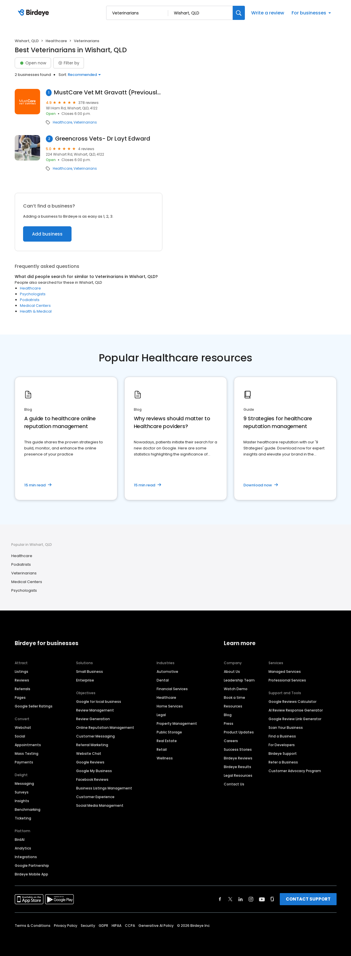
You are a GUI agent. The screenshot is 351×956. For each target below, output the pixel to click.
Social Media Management (99, 805)
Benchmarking (27, 809)
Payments (24, 762)
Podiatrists (30, 300)
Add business (47, 234)
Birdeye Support (283, 753)
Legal (161, 714)
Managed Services (285, 671)
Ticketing (23, 818)
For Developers (282, 744)
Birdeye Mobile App (31, 874)
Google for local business (98, 701)
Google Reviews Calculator (292, 701)
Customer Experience (95, 796)
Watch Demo (235, 688)
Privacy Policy (65, 925)
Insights (22, 800)
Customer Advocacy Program (295, 770)
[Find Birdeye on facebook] (220, 899)
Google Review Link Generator (295, 718)
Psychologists (33, 294)
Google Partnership (32, 865)
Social (20, 736)
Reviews (22, 680)
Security (88, 925)
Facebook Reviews (92, 779)
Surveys (22, 792)
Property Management (177, 723)
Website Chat (88, 753)
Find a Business (282, 736)
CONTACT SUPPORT (308, 899)
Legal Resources (238, 775)
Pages (20, 697)
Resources (233, 706)
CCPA (130, 925)
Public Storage (169, 732)
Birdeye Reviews (238, 758)
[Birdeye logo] (34, 13)
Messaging (24, 783)
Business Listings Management (104, 788)
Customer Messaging (95, 736)
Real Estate (167, 740)
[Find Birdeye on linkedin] (240, 899)
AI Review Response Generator (296, 710)
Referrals (22, 688)
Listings (21, 671)
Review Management (95, 710)
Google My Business (94, 770)
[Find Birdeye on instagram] (251, 899)
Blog (228, 714)
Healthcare (56, 41)
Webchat (23, 727)
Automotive (167, 671)
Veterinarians (85, 122)
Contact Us (234, 784)
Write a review (267, 13)
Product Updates (239, 732)
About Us (232, 671)
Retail (162, 749)
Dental (163, 680)
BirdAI (20, 839)
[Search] (239, 13)
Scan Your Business (286, 727)
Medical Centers (35, 305)
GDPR (103, 925)
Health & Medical (36, 311)
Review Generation (93, 718)
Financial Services (172, 688)
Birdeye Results (237, 766)
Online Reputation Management (105, 727)
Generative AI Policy (156, 925)
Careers (231, 740)
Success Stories (238, 749)
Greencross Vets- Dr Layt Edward (102, 138)
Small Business (89, 671)
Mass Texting (26, 753)
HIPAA (116, 925)
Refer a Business (283, 762)
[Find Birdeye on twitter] (230, 899)
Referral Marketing (92, 744)
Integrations (26, 856)
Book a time (234, 697)
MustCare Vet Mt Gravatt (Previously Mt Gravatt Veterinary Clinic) (108, 92)
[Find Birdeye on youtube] (262, 899)
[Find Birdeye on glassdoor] (272, 899)
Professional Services (287, 680)
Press (228, 723)
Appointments (28, 744)
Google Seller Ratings (33, 706)
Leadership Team (239, 680)
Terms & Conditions (32, 925)
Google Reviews (90, 762)
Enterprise (85, 680)
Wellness (165, 758)
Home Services (170, 706)
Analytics (23, 848)
